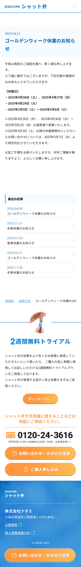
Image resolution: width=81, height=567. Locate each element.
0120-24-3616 (45, 439)
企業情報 (11, 524)
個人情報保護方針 (17, 532)
